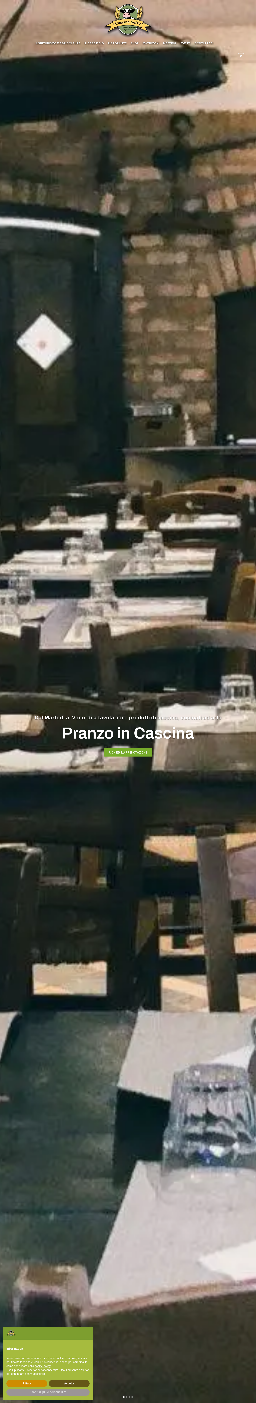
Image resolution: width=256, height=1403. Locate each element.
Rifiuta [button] (26, 1383)
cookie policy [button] (43, 1366)
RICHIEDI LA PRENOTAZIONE (128, 755)
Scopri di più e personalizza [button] (48, 1392)
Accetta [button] (69, 1383)
